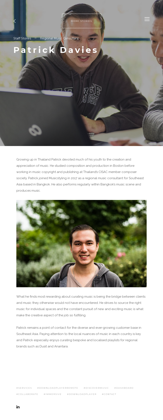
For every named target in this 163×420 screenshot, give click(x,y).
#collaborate (27, 394)
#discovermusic (96, 388)
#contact (109, 394)
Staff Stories (22, 38)
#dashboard (124, 388)
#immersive (53, 394)
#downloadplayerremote (57, 388)
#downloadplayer (82, 394)
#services (24, 388)
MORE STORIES (81, 21)
